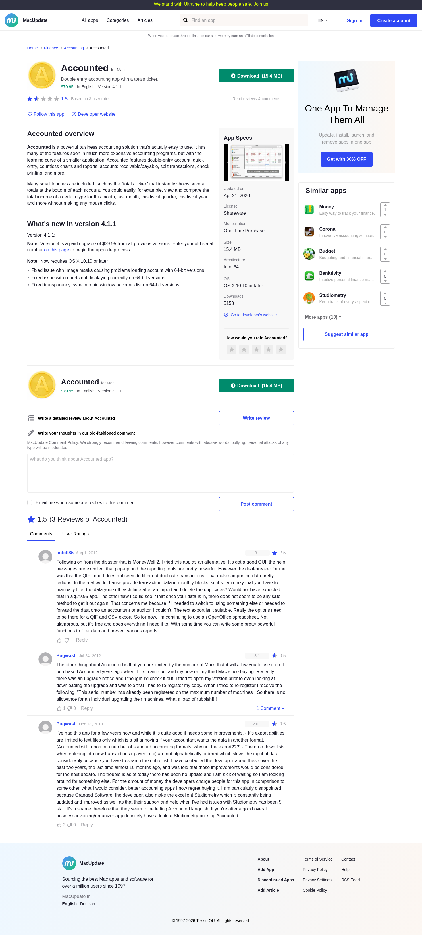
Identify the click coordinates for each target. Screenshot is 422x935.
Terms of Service (318, 859)
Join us (261, 4)
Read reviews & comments (256, 98)
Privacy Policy (315, 869)
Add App (266, 869)
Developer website (93, 114)
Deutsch (87, 904)
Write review (256, 418)
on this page (56, 250)
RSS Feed (350, 879)
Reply (82, 640)
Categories (118, 20)
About (263, 859)
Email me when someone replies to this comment (86, 502)
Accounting (74, 48)
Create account (394, 21)
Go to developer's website (250, 315)
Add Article (268, 890)
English (69, 904)
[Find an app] (185, 20)
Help (345, 869)
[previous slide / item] (228, 162)
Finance (51, 48)
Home (32, 48)
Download (256, 76)
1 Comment (271, 708)
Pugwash (67, 656)
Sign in (354, 21)
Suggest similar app (346, 334)
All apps (90, 20)
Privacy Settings (317, 879)
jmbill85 (65, 553)
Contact (348, 859)
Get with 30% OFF (346, 159)
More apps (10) (321, 317)
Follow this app (46, 114)
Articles (145, 20)
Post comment (256, 504)
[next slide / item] (285, 162)
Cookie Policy (315, 890)
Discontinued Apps (276, 879)
